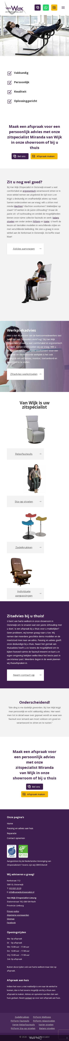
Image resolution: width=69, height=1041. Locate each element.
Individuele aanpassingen (23, 593)
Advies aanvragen (24, 248)
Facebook (11, 922)
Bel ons (38, 8)
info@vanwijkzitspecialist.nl (21, 892)
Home (10, 823)
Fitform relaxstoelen (44, 1020)
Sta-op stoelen (24, 501)
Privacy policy (13, 911)
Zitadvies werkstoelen (23, 374)
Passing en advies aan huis (20, 828)
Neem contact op (24, 675)
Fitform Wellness (42, 1017)
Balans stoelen (47, 1028)
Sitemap (10, 918)
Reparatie (11, 833)
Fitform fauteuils (20, 1020)
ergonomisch (29, 190)
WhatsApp (46, 8)
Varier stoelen (46, 1024)
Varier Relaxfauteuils (23, 1024)
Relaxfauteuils (23, 454)
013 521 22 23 (15, 888)
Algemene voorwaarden (18, 915)
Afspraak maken (54, 8)
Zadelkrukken (23, 547)
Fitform (36, 221)
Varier (47, 221)
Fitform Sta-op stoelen (23, 1028)
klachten (18, 206)
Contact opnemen (16, 838)
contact (28, 998)
